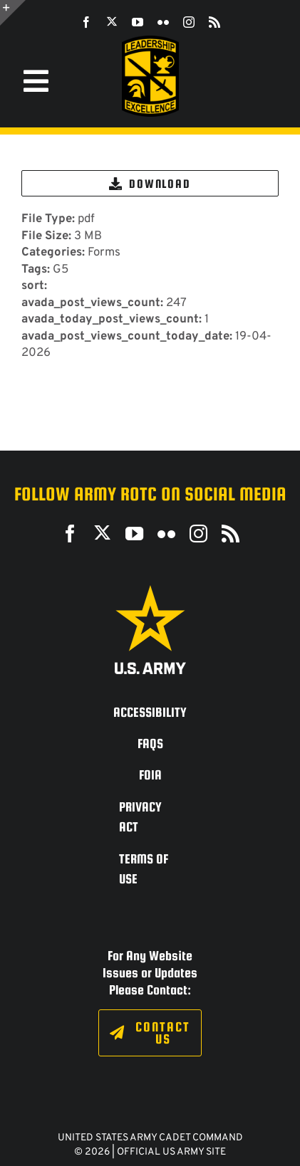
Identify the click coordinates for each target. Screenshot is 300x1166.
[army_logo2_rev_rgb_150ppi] (150, 590)
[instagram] (189, 22)
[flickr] (163, 22)
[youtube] (137, 22)
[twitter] (112, 21)
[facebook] (86, 22)
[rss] (214, 22)
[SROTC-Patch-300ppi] (150, 40)
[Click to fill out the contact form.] (150, 1032)
